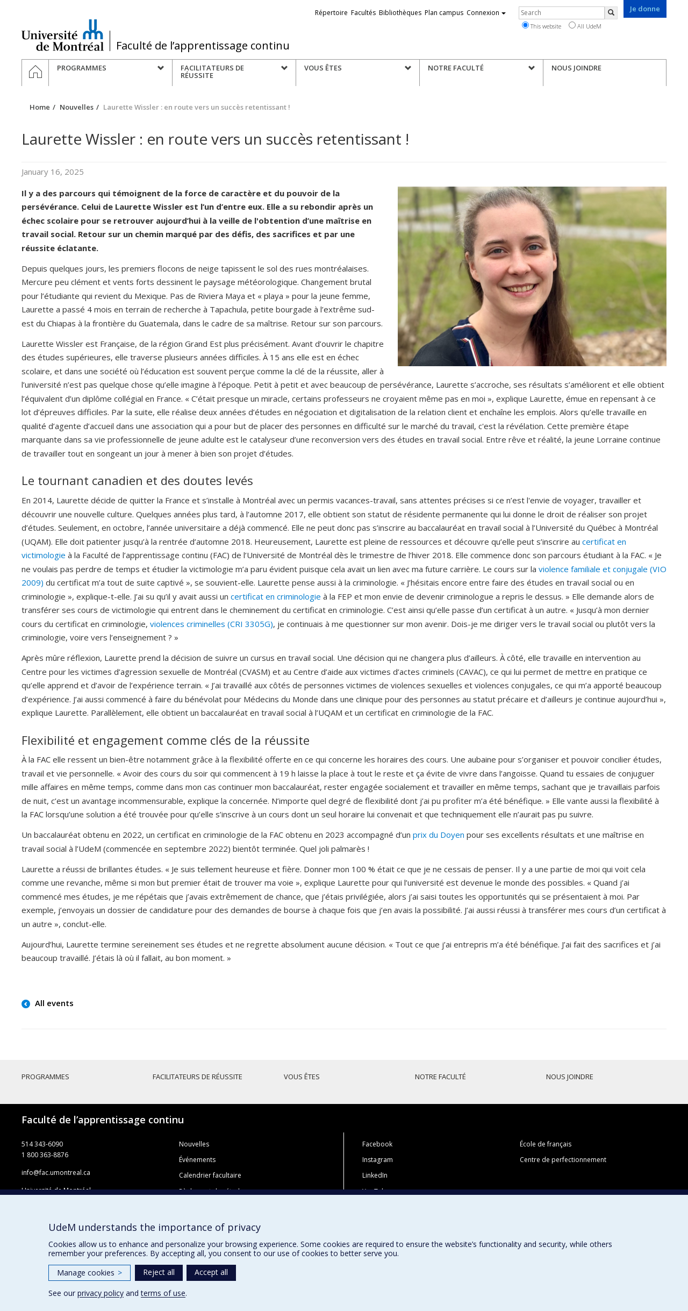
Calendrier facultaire (210, 1175)
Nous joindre (569, 1076)
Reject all (159, 1272)
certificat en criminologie (276, 596)
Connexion (486, 12)
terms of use (163, 1293)
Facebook (377, 1144)
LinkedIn (375, 1175)
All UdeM (585, 26)
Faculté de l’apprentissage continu (203, 45)
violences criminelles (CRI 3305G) (211, 623)
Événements (197, 1159)
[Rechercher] (611, 12)
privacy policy (100, 1293)
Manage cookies (89, 1272)
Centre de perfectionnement (563, 1159)
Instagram (377, 1159)
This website (541, 26)
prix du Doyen (438, 834)
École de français (545, 1144)
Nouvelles (77, 107)
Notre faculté (440, 1076)
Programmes (45, 1076)
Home (40, 107)
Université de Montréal (63, 35)
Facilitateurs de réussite (197, 1076)
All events (53, 1003)
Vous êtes (302, 1076)
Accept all (211, 1272)
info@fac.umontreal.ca (56, 1172)
